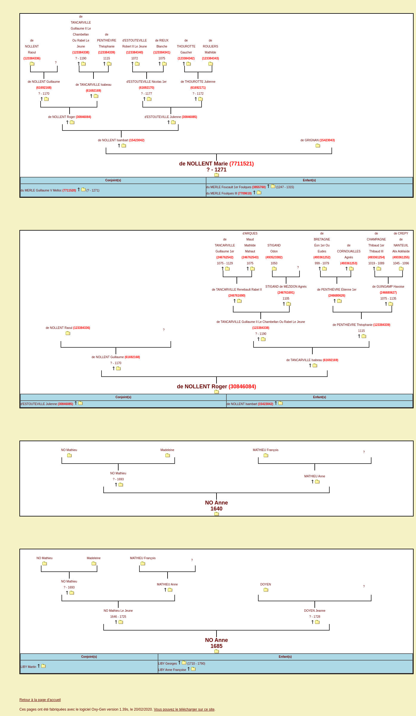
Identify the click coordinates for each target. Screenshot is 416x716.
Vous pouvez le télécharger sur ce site (184, 709)
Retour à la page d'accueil (40, 700)
